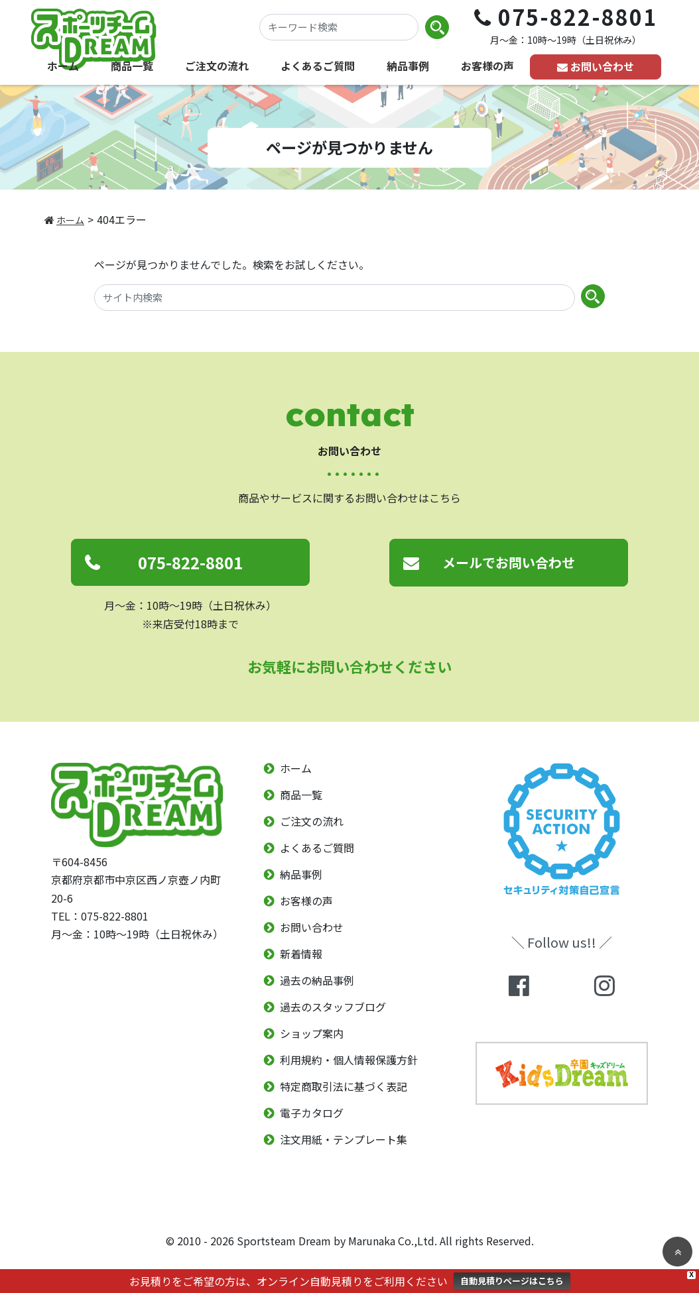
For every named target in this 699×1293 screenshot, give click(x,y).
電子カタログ (312, 1113)
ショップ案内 (312, 1034)
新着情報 (301, 954)
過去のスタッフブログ (333, 1007)
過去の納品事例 (317, 981)
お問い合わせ (602, 66)
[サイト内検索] (334, 297)
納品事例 (408, 66)
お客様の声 (487, 66)
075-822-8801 (190, 562)
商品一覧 (132, 66)
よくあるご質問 (318, 66)
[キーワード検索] (338, 27)
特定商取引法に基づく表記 (343, 1087)
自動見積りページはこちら (512, 1280)
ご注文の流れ (217, 66)
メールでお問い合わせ (508, 562)
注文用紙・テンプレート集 (343, 1140)
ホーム (63, 66)
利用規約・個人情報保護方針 (349, 1060)
